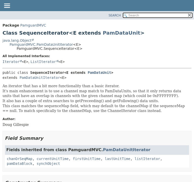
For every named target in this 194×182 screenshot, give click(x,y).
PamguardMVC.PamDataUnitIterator (41, 44)
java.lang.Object (17, 40)
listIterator (147, 159)
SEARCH (115, 15)
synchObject (48, 164)
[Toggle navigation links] (7, 6)
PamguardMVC (33, 25)
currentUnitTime (52, 159)
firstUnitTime (87, 159)
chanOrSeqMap (19, 159)
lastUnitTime (117, 159)
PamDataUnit (121, 33)
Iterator (11, 62)
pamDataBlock (19, 164)
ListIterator (43, 62)
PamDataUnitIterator (39, 78)
